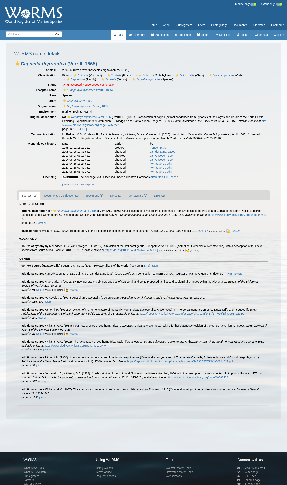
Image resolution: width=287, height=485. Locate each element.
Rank (52, 95)
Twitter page (247, 472)
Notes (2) (116, 195)
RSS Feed (246, 476)
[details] (83, 129)
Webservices (174, 476)
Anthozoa (146, 75)
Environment (47, 111)
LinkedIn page (249, 480)
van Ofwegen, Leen (162, 155)
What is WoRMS (33, 468)
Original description (43, 117)
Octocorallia (184, 75)
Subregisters (184, 25)
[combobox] (29, 34)
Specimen (183, 34)
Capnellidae (75, 79)
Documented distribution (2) (61, 195)
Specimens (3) (94, 195)
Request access (106, 476)
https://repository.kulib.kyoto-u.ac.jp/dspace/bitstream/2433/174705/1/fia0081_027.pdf (180, 361)
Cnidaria (113, 75)
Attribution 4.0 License (164, 177)
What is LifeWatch (34, 472)
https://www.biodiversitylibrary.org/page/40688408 (197, 377)
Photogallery (219, 25)
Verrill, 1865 (85, 106)
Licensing (49, 177)
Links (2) (159, 195)
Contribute (277, 25)
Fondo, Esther (159, 147)
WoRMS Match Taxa (178, 468)
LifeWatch (259, 25)
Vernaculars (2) (137, 195)
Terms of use (104, 472)
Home (153, 25)
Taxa (118, 34)
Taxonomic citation (43, 134)
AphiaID (51, 70)
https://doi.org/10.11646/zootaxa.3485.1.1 (130, 250)
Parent (52, 100)
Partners (28, 480)
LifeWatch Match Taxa (179, 472)
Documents (240, 25)
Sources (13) (29, 195)
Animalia (80, 75)
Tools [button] (242, 34)
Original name (47, 106)
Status (52, 84)
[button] (17, 63)
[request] (235, 231)
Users (201, 25)
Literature (137, 34)
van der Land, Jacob (162, 151)
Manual (261, 34)
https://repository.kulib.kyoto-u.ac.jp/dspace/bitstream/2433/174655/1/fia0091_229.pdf (192, 313)
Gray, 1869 (77, 100)
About (166, 25)
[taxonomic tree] (70, 184)
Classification (47, 75)
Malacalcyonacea (221, 75)
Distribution (160, 34)
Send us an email (251, 468)
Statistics (222, 34)
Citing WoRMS (105, 468)
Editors (203, 34)
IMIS (146, 265)
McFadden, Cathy (161, 163)
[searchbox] (28, 34)
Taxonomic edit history (41, 143)
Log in (279, 34)
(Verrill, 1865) (87, 90)
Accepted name (46, 90)
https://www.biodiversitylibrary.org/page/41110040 (75, 345)
